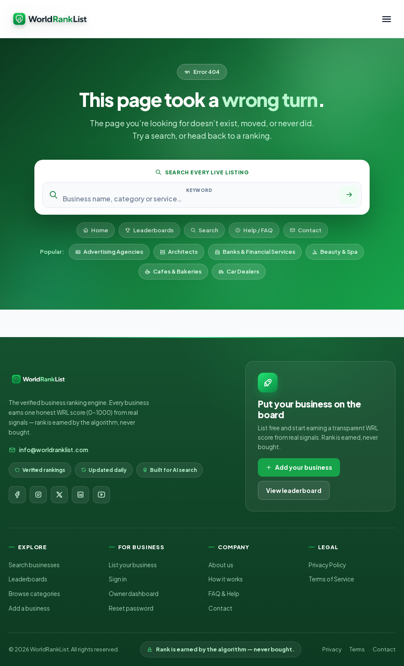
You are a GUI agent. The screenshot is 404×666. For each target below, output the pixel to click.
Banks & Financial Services (254, 251)
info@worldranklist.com (48, 449)
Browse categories (34, 593)
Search (204, 230)
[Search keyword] (199, 199)
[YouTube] (101, 494)
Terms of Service (331, 579)
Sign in (118, 579)
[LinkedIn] (80, 494)
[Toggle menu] (386, 19)
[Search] (349, 195)
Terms (357, 649)
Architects (179, 251)
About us (220, 565)
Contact (305, 230)
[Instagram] (38, 494)
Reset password (131, 608)
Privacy (332, 649)
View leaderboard (293, 490)
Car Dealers (238, 271)
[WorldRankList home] (50, 19)
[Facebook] (17, 494)
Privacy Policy (327, 565)
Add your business (299, 467)
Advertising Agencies (109, 251)
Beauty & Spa (335, 251)
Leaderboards (149, 230)
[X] (59, 494)
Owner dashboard (134, 593)
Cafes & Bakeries (173, 271)
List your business (133, 565)
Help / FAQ (254, 230)
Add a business (29, 608)
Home (95, 230)
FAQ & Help (223, 593)
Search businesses (34, 565)
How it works (225, 579)
